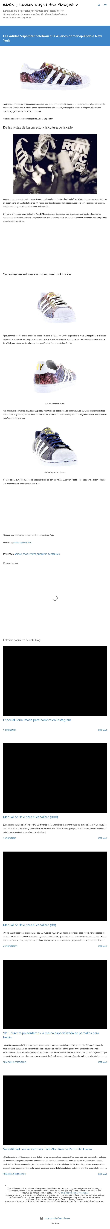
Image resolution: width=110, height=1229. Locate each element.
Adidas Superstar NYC (22, 542)
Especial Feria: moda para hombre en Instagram (37, 720)
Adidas (18, 554)
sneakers (42, 554)
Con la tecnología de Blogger (55, 1218)
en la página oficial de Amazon (75, 1193)
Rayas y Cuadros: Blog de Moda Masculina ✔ (41, 5)
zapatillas (54, 554)
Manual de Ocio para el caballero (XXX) (30, 817)
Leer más (102, 730)
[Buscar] (99, 4)
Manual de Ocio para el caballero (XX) (29, 925)
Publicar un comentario (14, 1062)
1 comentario (9, 730)
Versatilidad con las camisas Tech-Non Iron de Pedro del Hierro (47, 1149)
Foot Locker (29, 554)
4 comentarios (10, 946)
